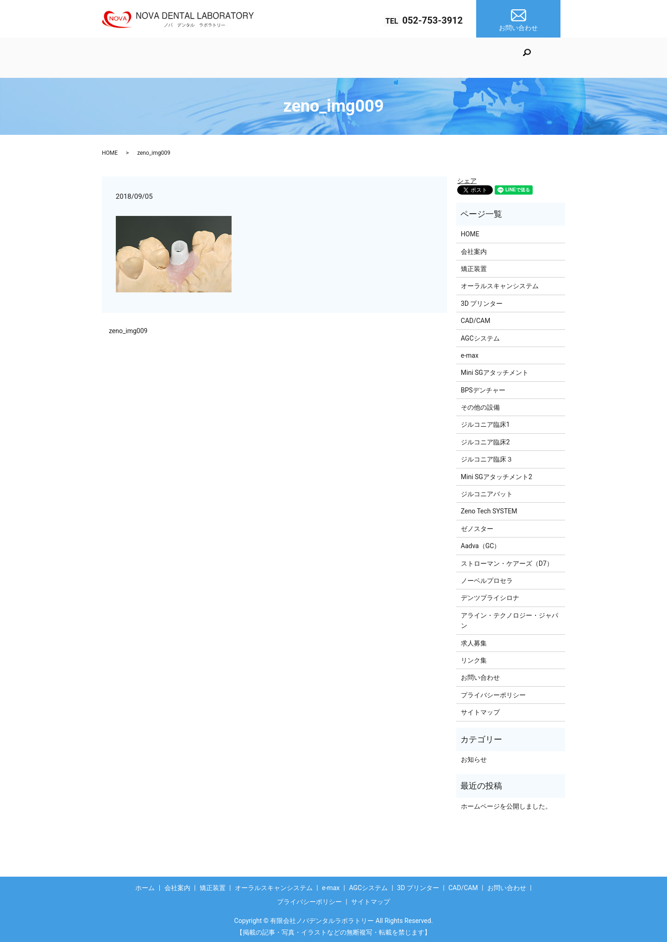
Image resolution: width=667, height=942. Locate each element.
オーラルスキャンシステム (288, 57)
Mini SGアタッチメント (495, 369)
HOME (110, 149)
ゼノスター (477, 525)
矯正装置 (214, 57)
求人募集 (474, 640)
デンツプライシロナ (490, 595)
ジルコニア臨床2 (485, 439)
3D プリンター (463, 57)
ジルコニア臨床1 (485, 421)
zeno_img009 (128, 327)
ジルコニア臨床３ (487, 456)
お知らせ (474, 756)
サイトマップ (480, 709)
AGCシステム (403, 57)
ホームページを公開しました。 (506, 803)
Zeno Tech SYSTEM (489, 508)
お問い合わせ (480, 674)
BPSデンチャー (483, 387)
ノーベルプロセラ (487, 578)
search (557, 59)
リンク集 (474, 657)
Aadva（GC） (481, 543)
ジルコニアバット (487, 491)
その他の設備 (480, 404)
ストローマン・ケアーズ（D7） (507, 560)
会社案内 (166, 57)
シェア (467, 177)
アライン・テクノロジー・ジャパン (509, 617)
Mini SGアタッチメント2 (496, 473)
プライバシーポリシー (493, 691)
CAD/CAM (518, 57)
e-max (356, 57)
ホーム (124, 57)
